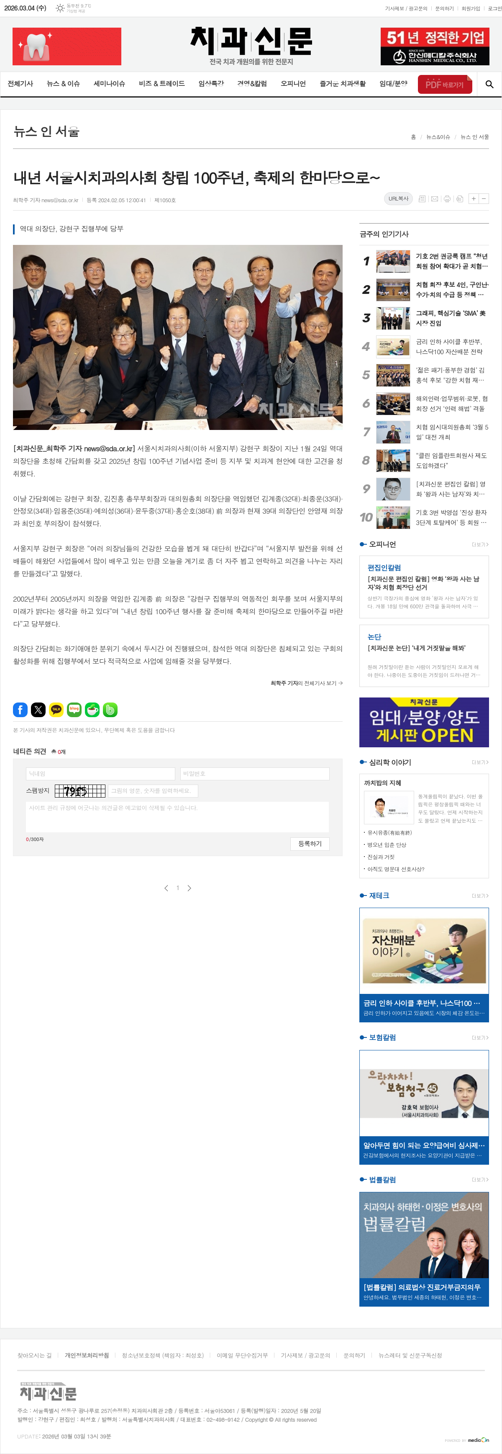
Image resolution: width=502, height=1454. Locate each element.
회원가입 (470, 8)
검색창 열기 (489, 84)
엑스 (38, 710)
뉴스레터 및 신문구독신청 (410, 1355)
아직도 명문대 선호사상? (395, 869)
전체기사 (20, 83)
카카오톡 (56, 710)
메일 (434, 199)
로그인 (495, 8)
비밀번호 (194, 773)
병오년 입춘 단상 (386, 845)
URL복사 (398, 198)
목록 (422, 199)
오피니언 (293, 83)
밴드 (110, 710)
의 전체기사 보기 (303, 683)
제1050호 (165, 200)
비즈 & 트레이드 (161, 83)
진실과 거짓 (380, 857)
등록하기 (310, 843)
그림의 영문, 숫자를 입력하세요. (151, 790)
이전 (166, 888)
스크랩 (460, 199)
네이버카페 (92, 710)
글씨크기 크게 (474, 198)
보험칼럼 (382, 1038)
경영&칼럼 (252, 83)
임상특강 (210, 83)
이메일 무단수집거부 (242, 1355)
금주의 (383, 234)
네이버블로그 (74, 710)
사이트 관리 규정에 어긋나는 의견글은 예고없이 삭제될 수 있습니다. (113, 808)
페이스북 (20, 710)
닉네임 (37, 773)
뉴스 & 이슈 (62, 83)
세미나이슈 (109, 83)
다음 (189, 888)
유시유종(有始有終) (389, 832)
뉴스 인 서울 (475, 137)
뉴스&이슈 (438, 137)
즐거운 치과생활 (343, 83)
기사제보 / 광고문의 (406, 8)
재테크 (379, 895)
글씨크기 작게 (484, 198)
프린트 (447, 199)
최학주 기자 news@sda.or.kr (45, 200)
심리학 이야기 (390, 762)
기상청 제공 (76, 11)
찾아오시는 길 (34, 1355)
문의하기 (444, 8)
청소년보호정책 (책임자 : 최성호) (163, 1355)
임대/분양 (393, 83)
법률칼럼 (382, 1180)
